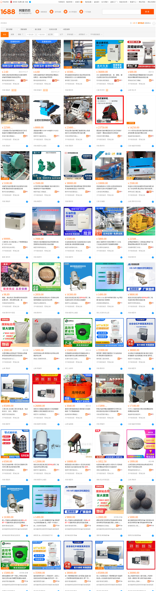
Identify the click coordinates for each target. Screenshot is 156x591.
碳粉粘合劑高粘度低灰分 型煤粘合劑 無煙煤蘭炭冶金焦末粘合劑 (46, 299)
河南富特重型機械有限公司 (103, 136)
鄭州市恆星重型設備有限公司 (72, 192)
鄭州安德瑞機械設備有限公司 (9, 192)
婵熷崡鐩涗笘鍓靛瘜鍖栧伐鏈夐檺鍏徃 (103, 526)
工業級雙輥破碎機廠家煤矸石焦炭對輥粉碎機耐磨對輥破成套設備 (140, 76)
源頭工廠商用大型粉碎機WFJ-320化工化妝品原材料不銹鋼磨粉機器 (108, 243)
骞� (25, 525)
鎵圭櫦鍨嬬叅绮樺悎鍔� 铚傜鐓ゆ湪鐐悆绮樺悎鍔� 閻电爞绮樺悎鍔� (141, 521)
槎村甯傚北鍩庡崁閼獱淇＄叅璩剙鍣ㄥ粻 (9, 526)
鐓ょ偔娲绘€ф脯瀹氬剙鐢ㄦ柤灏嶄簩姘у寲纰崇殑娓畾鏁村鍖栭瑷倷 (77, 521)
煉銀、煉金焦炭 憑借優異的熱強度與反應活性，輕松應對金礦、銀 (14, 299)
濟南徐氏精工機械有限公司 (135, 80)
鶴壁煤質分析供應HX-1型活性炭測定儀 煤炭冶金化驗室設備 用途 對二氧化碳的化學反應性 (77, 466)
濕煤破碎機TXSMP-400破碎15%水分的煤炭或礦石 (46, 132)
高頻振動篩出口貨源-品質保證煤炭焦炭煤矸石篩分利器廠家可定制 (109, 187)
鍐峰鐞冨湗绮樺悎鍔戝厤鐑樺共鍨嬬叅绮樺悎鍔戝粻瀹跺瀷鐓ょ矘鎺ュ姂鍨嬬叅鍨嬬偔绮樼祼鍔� (109, 521)
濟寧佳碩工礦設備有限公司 (135, 192)
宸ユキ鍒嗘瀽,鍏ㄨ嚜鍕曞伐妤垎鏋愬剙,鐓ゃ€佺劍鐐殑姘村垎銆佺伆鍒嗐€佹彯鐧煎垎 (109, 577)
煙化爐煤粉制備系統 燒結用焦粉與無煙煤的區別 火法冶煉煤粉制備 (77, 76)
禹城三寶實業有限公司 (41, 359)
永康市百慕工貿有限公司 (72, 359)
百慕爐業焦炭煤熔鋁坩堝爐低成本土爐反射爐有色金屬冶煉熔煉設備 (77, 354)
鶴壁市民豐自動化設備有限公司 (135, 303)
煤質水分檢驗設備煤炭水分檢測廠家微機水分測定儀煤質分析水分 (46, 410)
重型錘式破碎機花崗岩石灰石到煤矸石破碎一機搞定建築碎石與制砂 (108, 132)
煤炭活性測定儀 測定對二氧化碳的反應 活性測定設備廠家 (77, 299)
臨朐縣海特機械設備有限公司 (72, 414)
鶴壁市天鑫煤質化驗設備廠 (41, 136)
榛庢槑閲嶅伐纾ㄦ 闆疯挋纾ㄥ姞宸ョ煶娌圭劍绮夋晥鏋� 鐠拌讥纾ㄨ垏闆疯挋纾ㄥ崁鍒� (46, 577)
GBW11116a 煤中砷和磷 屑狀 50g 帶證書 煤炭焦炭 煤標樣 (109, 299)
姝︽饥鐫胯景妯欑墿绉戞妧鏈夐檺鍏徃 (41, 526)
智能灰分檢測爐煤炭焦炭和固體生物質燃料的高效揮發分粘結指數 (46, 243)
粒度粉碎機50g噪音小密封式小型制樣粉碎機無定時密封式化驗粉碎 (109, 466)
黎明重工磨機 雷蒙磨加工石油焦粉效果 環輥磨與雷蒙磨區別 (109, 354)
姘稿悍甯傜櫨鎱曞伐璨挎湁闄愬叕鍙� (9, 581)
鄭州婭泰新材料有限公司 (9, 80)
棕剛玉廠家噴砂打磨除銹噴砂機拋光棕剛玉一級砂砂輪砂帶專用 (46, 76)
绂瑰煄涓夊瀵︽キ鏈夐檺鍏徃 (135, 526)
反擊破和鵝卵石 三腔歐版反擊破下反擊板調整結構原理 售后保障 (140, 243)
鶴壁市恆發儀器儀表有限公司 (9, 414)
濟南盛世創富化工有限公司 (9, 359)
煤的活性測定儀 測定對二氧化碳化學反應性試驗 (46, 466)
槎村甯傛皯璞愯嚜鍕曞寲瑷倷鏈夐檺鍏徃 (72, 526)
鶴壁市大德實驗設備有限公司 (41, 414)
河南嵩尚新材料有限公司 (9, 303)
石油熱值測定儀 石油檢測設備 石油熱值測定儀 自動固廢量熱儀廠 (78, 243)
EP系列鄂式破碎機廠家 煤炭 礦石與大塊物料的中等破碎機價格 (47, 187)
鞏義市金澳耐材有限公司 (41, 303)
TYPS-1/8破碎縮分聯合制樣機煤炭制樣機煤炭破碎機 (140, 410)
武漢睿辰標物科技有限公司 (103, 303)
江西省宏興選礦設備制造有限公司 (103, 192)
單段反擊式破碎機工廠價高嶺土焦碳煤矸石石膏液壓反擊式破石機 (77, 132)
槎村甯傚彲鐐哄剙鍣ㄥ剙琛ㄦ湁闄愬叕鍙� (72, 581)
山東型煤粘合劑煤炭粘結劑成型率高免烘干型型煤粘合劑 (140, 466)
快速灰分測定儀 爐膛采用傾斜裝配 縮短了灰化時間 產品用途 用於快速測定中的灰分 (141, 187)
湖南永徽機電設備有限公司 (103, 470)
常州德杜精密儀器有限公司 (103, 80)
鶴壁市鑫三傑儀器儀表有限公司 (41, 192)
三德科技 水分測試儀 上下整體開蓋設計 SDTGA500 (15, 243)
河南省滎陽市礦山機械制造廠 (72, 136)
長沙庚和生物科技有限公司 (103, 247)
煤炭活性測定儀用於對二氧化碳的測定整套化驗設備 (140, 299)
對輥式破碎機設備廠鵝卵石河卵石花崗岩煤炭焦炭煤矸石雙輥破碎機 (108, 410)
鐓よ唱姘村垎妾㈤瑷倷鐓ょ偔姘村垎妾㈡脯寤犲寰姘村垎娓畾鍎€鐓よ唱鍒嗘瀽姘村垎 (140, 577)
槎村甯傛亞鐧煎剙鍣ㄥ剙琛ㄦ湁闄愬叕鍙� (103, 581)
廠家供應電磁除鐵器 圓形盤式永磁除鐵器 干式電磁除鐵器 (77, 410)
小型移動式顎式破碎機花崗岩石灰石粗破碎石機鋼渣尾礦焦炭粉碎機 (14, 132)
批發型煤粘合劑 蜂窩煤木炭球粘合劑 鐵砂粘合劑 (46, 354)
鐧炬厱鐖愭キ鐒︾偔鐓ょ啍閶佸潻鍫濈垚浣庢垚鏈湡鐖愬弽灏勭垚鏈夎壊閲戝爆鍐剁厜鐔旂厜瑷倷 (15, 577)
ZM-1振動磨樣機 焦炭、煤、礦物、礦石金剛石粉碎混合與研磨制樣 (109, 76)
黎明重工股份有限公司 (72, 80)
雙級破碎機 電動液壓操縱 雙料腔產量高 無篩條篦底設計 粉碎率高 (78, 187)
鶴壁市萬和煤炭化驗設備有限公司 (41, 247)
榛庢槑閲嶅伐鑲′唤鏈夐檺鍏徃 (41, 581)
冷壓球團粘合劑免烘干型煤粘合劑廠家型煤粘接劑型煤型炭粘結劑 (14, 354)
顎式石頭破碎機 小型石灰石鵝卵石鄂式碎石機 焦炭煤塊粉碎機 (14, 466)
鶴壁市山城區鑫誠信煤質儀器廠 (72, 303)
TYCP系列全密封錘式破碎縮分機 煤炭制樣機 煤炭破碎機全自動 (140, 132)
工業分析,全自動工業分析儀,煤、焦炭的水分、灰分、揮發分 (15, 410)
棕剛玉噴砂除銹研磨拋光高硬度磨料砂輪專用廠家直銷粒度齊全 (14, 76)
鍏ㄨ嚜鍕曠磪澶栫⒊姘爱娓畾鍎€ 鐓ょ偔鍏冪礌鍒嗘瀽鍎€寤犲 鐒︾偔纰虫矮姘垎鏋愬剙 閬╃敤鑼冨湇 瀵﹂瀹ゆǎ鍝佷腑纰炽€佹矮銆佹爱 (78, 577)
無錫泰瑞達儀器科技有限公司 (135, 136)
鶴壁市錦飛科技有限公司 (72, 247)
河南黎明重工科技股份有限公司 (135, 247)
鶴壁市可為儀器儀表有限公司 (135, 359)
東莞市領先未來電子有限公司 (9, 247)
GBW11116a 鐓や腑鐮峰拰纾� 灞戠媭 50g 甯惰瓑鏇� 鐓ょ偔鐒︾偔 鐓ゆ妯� (47, 521)
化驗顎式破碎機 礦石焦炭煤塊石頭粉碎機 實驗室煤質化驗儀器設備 (14, 187)
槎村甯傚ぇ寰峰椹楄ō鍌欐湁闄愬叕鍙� (135, 581)
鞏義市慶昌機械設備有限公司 (9, 136)
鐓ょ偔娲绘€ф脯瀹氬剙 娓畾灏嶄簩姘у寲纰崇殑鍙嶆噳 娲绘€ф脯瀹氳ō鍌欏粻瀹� (14, 521)
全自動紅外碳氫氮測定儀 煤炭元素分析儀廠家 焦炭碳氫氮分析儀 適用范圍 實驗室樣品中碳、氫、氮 (141, 354)
